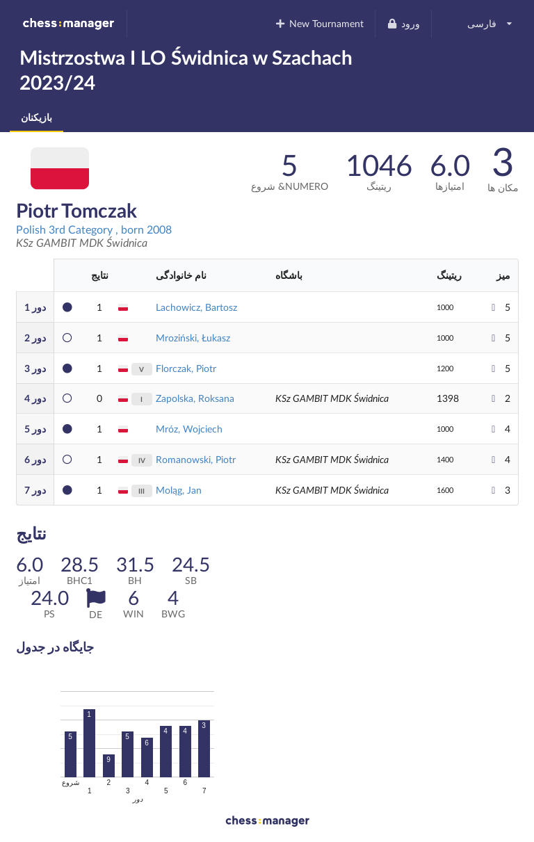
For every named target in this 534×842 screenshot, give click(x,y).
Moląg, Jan (179, 490)
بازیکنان (36, 117)
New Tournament (319, 23)
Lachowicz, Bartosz (196, 307)
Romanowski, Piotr (196, 459)
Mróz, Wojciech (189, 429)
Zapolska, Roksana (195, 398)
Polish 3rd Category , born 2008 (94, 229)
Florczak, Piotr (186, 368)
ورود (403, 23)
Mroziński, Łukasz (193, 337)
